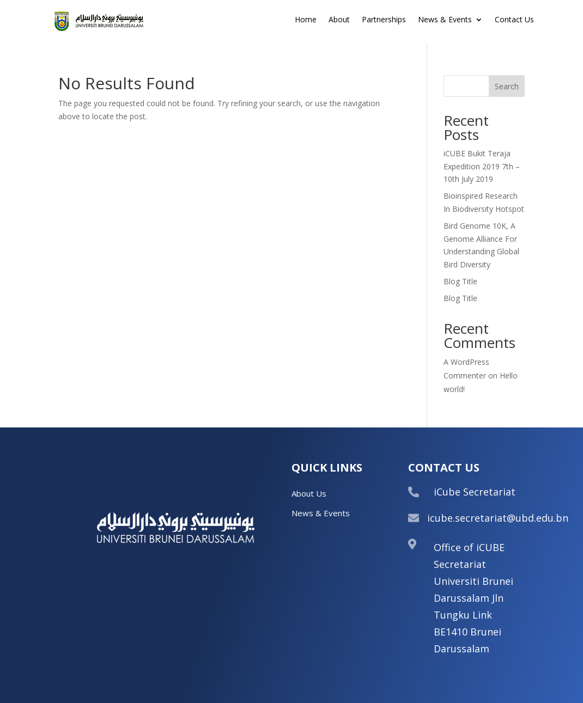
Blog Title (460, 281)
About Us (309, 493)
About (339, 20)
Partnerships (384, 20)
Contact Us (514, 20)
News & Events (445, 20)
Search (507, 86)
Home (306, 20)
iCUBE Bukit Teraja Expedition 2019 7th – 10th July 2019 (482, 166)
